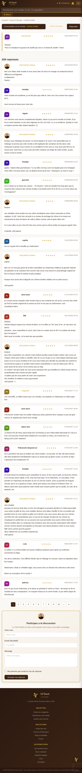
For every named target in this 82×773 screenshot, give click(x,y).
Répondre (73, 26)
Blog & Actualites (41, 735)
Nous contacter (40, 752)
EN (78, 3)
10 (59, 604)
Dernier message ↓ (57, 26)
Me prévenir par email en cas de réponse (23, 671)
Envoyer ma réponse (16, 677)
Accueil (5, 20)
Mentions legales (41, 755)
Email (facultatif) (11, 641)
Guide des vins (41, 729)
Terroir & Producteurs (41, 732)
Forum (41, 739)
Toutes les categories (41, 712)
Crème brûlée (32, 26)
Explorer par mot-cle (41, 719)
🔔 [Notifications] (72, 3)
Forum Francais (16, 20)
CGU (41, 759)
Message (8, 651)
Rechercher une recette (41, 715)
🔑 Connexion (64, 3)
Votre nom (8, 630)
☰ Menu (7, 15)
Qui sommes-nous (41, 748)
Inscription (41, 762)
